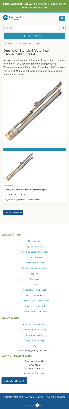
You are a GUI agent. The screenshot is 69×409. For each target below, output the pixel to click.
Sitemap (40, 397)
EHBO (34, 284)
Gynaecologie (34, 241)
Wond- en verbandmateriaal (34, 252)
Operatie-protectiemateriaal (34, 268)
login (18, 199)
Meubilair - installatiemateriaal (35, 300)
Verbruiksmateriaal (35, 295)
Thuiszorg (34, 279)
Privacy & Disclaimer (55, 397)
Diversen (38, 43)
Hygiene (34, 273)
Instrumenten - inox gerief (34, 306)
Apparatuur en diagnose (34, 290)
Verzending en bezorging (34, 329)
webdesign (34, 405)
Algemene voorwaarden (34, 324)
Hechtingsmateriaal (34, 262)
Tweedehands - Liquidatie (34, 311)
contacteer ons (14, 380)
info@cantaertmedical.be (34, 373)
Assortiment (9, 43)
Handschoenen (34, 257)
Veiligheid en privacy (34, 340)
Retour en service (34, 335)
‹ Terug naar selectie (13, 212)
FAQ (34, 346)
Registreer (9, 199)
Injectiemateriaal (25, 43)
